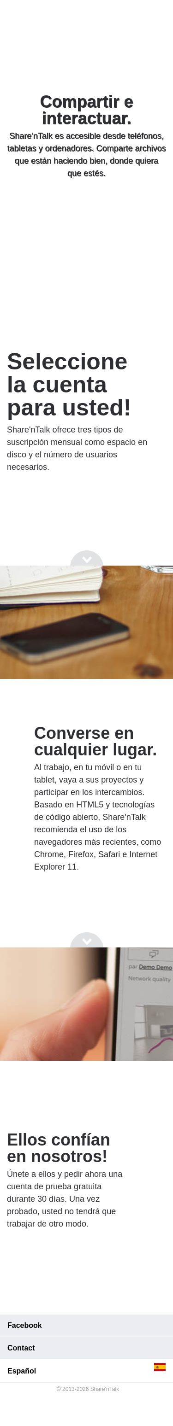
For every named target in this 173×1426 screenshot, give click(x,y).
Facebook (24, 1325)
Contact (21, 1348)
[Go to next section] (87, 208)
